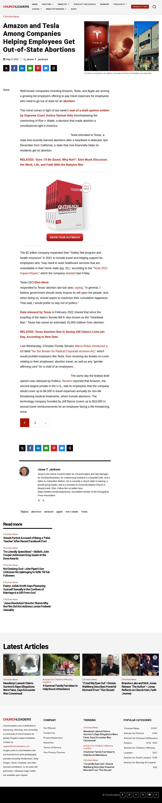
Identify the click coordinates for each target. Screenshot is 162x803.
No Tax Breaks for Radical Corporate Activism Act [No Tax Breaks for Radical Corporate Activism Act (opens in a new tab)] (63, 351)
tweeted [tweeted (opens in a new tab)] (71, 273)
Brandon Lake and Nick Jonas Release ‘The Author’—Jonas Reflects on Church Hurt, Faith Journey (139, 688)
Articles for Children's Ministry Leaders (57, 680)
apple (59, 511)
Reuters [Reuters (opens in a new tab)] (67, 381)
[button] (154, 6)
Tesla (84, 511)
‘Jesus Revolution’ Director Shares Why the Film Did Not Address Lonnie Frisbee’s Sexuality (27, 606)
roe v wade (71, 511)
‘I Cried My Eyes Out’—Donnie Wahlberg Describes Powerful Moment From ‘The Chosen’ (99, 686)
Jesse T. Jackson (37, 59)
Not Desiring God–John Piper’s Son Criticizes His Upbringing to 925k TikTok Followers (26, 572)
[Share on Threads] (54, 68)
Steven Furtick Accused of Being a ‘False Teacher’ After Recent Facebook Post (26, 539)
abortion (36, 511)
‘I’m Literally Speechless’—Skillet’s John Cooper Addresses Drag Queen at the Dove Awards (26, 555)
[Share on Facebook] (14, 68)
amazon (48, 511)
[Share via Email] (30, 68)
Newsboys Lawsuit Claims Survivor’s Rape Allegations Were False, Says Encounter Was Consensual (19, 688)
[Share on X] (6, 68)
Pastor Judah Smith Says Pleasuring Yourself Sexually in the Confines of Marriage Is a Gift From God (24, 589)
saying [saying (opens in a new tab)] (79, 287)
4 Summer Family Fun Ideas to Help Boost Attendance (60, 687)
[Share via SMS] (46, 68)
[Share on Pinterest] (38, 68)
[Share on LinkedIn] (22, 68)
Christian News (12, 17)
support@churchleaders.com (16, 746)
